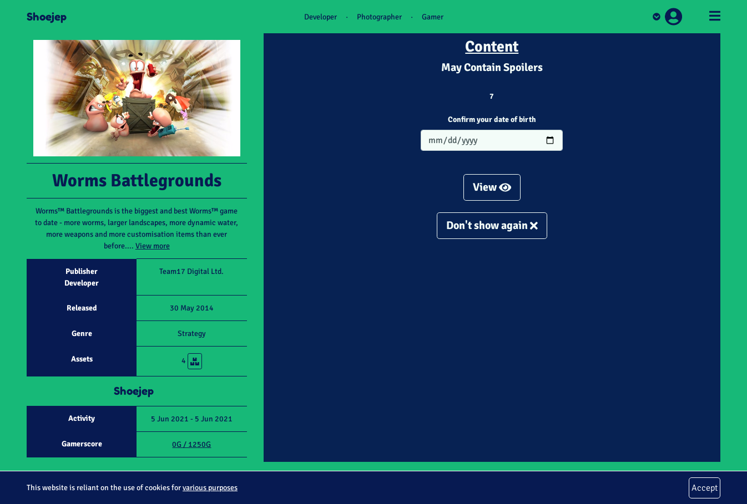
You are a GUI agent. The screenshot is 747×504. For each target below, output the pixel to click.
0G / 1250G (191, 444)
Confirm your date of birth (492, 119)
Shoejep (47, 16)
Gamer (432, 17)
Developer (320, 17)
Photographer (379, 17)
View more (152, 246)
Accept (705, 487)
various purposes (210, 487)
